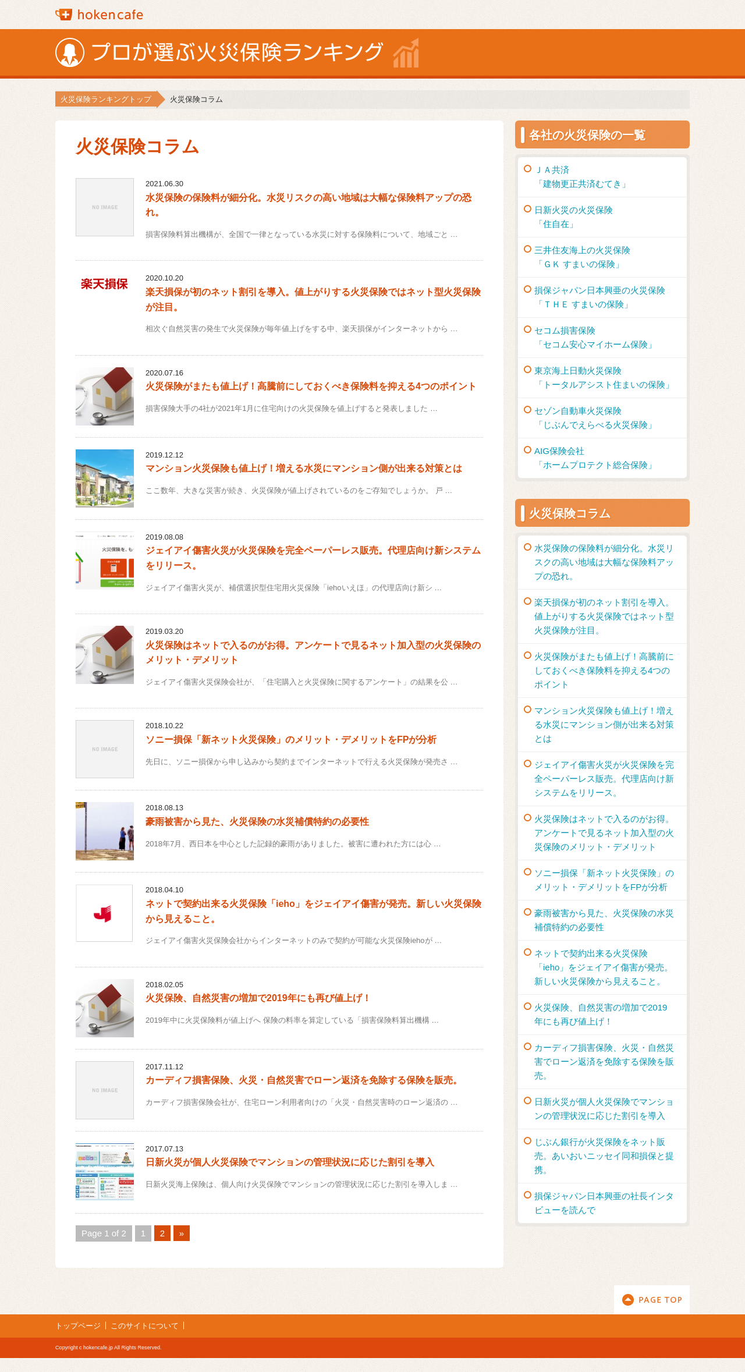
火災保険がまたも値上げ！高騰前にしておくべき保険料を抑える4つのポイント (311, 386)
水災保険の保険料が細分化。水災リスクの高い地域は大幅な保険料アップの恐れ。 (604, 562)
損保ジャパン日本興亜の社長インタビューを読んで (604, 1203)
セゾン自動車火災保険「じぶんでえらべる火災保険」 (595, 418)
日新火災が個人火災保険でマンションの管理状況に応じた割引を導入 (290, 1162)
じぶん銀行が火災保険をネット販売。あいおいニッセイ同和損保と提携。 (604, 1156)
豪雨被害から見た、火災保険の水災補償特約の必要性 (257, 822)
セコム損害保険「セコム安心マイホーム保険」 (595, 337)
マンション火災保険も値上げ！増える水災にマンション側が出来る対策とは (304, 468)
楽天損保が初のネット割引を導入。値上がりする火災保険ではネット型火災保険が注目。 (604, 616)
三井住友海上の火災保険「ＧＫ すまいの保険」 (582, 257)
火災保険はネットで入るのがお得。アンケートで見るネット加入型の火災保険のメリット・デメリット (604, 833)
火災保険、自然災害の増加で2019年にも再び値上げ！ (258, 998)
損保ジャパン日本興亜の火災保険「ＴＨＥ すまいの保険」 (599, 297)
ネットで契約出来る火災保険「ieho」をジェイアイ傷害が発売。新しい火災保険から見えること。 (603, 967)
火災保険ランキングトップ (106, 99)
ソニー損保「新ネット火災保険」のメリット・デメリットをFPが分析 (291, 740)
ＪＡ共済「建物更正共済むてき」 (582, 177)
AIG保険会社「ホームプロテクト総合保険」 (595, 458)
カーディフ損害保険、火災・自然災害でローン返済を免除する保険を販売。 (304, 1080)
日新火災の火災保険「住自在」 (573, 217)
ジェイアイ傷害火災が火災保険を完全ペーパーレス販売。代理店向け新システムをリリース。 (604, 778)
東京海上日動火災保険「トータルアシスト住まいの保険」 (604, 377)
